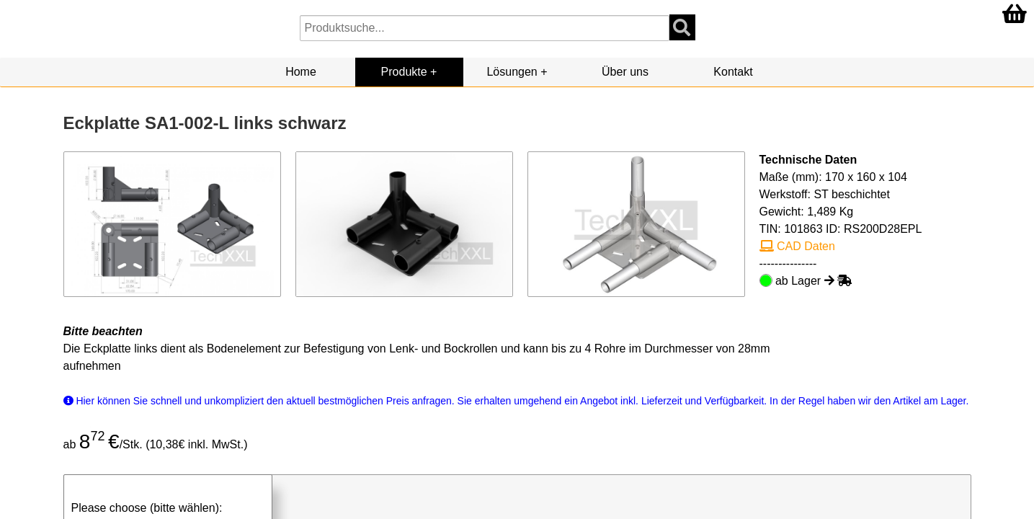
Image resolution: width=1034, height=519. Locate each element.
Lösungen (511, 72)
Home (300, 72)
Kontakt (732, 72)
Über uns (625, 72)
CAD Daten (797, 246)
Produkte (404, 72)
